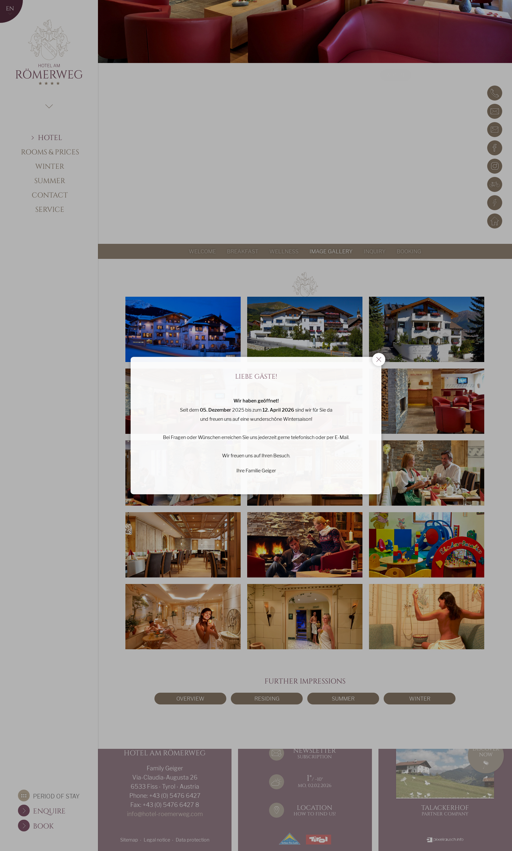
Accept (380, 75)
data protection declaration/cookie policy (411, 60)
